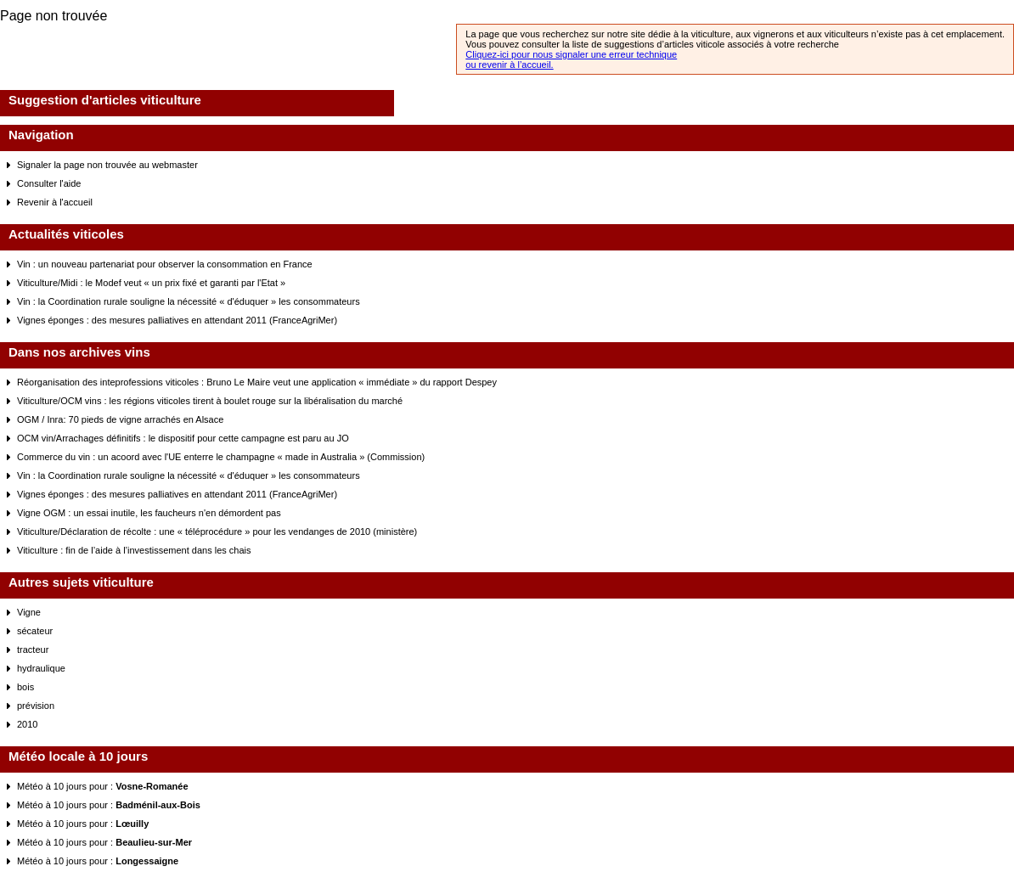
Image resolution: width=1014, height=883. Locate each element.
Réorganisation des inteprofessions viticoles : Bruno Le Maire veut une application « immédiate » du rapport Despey (257, 382)
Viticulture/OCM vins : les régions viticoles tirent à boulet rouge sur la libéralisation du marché (210, 401)
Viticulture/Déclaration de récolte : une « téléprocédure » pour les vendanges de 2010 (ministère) (217, 531)
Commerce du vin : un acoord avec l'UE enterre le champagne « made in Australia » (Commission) (221, 457)
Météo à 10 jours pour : (103, 786)
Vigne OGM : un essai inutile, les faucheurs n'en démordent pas (149, 513)
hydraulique (41, 668)
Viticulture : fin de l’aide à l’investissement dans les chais (134, 550)
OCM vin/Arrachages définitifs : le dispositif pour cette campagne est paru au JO (183, 438)
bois (25, 687)
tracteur (32, 649)
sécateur (35, 631)
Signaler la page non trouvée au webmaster (107, 165)
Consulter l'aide (49, 183)
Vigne (29, 612)
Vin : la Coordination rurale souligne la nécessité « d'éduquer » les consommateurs (188, 301)
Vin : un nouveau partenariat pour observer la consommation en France (165, 264)
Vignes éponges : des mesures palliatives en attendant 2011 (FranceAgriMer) (177, 320)
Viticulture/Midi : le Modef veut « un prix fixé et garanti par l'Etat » (151, 283)
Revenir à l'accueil (55, 202)
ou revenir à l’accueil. (509, 64)
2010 (27, 724)
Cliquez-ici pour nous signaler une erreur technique (571, 54)
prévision (35, 705)
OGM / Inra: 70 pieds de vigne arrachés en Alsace (120, 419)
